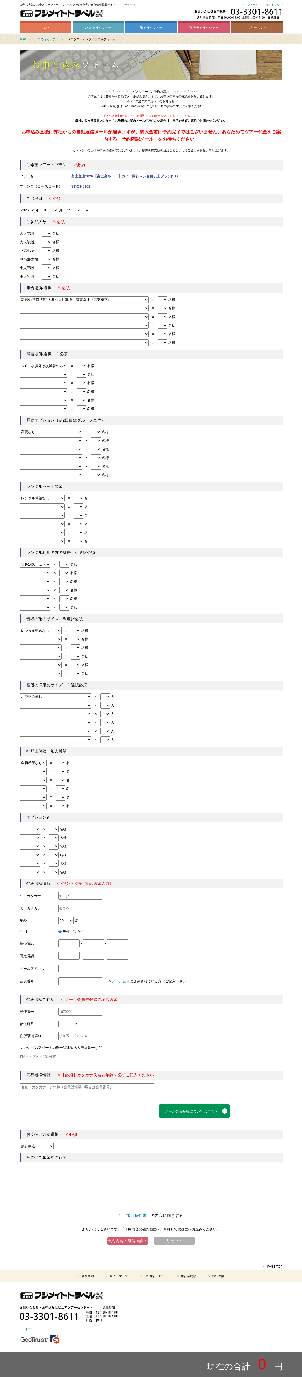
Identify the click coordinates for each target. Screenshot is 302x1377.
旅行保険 (218, 1276)
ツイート (130, 5)
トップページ (250, 4)
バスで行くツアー (98, 28)
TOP (45, 28)
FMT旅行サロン (154, 1276)
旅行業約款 (188, 1276)
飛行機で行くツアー (204, 28)
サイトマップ (274, 4)
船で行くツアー (151, 28)
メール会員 (121, 981)
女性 (78, 932)
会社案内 (88, 1276)
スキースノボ (257, 28)
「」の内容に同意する (151, 1215)
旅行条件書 (136, 1215)
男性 (64, 932)
